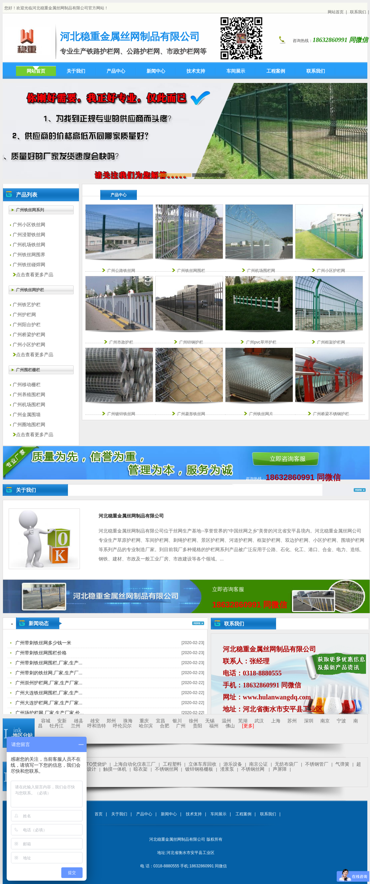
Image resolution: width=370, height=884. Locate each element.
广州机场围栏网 (29, 404)
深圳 (308, 720)
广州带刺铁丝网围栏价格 (41, 652)
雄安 (95, 720)
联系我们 (358, 12)
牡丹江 (57, 725)
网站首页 (336, 12)
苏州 (292, 720)
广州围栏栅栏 (28, 370)
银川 (177, 720)
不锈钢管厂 (316, 764)
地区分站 (23, 735)
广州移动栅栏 (27, 384)
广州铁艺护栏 (27, 304)
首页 (99, 814)
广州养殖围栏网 (29, 394)
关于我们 (26, 490)
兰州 (75, 725)
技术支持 (194, 814)
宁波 (341, 720)
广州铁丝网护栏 (30, 290)
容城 (45, 720)
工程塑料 (172, 764)
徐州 (193, 720)
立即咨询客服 (288, 458)
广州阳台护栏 (27, 324)
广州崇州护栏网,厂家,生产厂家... (48, 682)
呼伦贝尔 (122, 725)
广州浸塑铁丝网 (29, 234)
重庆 (144, 720)
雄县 (78, 720)
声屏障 (280, 769)
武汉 (259, 720)
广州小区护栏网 (29, 344)
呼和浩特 (96, 725)
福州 (213, 725)
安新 (62, 720)
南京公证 (258, 764)
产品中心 (119, 195)
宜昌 (160, 720)
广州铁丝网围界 (29, 254)
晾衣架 (141, 769)
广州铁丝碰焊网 (29, 264)
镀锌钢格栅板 (199, 769)
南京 (325, 720)
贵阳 (197, 725)
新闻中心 (169, 814)
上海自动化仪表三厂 (135, 764)
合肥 (164, 725)
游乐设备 (232, 764)
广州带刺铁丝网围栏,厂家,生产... (48, 662)
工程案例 (243, 814)
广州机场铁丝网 (29, 244)
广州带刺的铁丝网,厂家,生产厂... (48, 672)
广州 (180, 725)
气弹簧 (342, 764)
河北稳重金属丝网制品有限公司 (131, 515)
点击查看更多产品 (34, 274)
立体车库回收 (202, 764)
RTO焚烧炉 (95, 764)
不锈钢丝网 (166, 769)
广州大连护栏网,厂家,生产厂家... (48, 702)
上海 (275, 720)
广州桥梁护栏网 (29, 334)
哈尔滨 (146, 725)
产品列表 (26, 195)
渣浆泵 (227, 769)
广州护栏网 (24, 314)
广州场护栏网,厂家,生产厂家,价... (49, 712)
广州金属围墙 (27, 414)
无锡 (209, 720)
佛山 (230, 725)
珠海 (128, 720)
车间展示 (218, 814)
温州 (226, 720)
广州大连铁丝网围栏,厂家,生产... (48, 692)
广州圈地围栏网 (29, 424)
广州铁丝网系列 (30, 210)
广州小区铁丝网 (29, 224)
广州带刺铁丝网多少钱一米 (43, 642)
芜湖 (242, 720)
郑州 (111, 720)
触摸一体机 (115, 769)
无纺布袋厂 (286, 764)
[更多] (248, 725)
